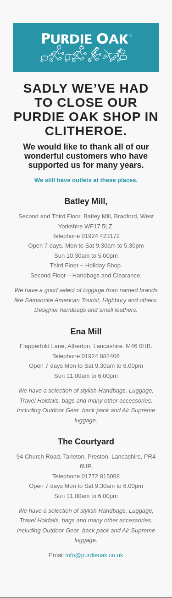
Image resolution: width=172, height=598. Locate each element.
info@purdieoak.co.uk (94, 555)
